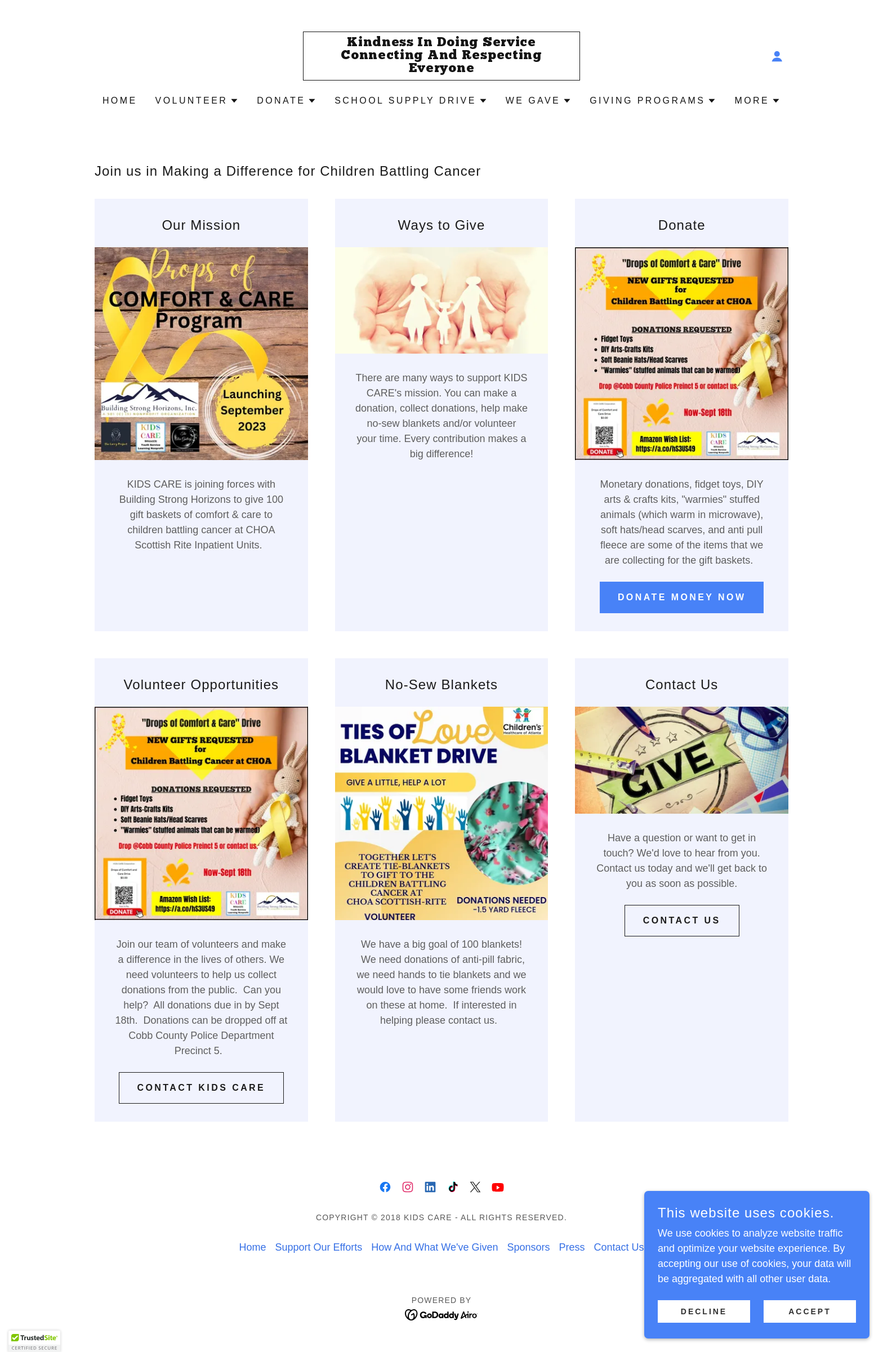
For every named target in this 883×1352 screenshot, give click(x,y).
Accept (809, 1334)
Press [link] (572, 1247)
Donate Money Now (682, 597)
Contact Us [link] (619, 1247)
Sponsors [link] (528, 1247)
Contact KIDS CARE (201, 1087)
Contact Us (682, 920)
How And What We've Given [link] (434, 1247)
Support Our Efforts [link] (318, 1247)
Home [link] (119, 100)
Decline (704, 1334)
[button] (777, 56)
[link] (442, 68)
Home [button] (252, 1247)
